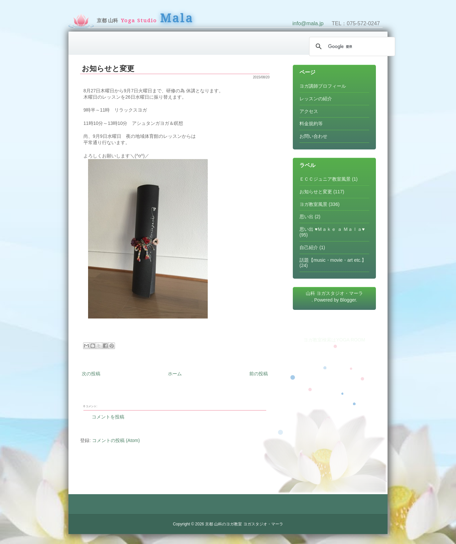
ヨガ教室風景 (313, 204)
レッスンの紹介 (315, 98)
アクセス (308, 111)
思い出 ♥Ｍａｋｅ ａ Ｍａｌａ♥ (332, 229)
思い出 (306, 216)
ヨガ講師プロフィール (322, 86)
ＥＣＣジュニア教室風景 (325, 179)
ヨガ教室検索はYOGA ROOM (334, 339)
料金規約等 (311, 123)
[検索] (351, 46)
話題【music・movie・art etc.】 (332, 260)
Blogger (348, 300)
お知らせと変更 (108, 68)
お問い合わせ (313, 136)
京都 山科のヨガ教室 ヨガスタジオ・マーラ (244, 524)
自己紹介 (308, 247)
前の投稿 (258, 373)
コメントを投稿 (108, 416)
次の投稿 (91, 373)
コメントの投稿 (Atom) (116, 440)
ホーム (175, 373)
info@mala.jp (308, 23)
